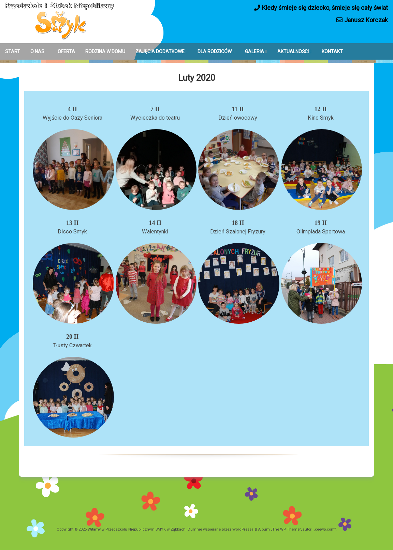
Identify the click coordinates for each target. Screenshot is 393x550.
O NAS (37, 51)
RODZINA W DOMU (105, 51)
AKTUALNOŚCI (293, 51)
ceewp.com (324, 529)
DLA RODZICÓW (215, 51)
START (12, 51)
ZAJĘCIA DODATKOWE (160, 51)
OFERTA (66, 51)
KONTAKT (332, 51)
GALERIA (254, 51)
